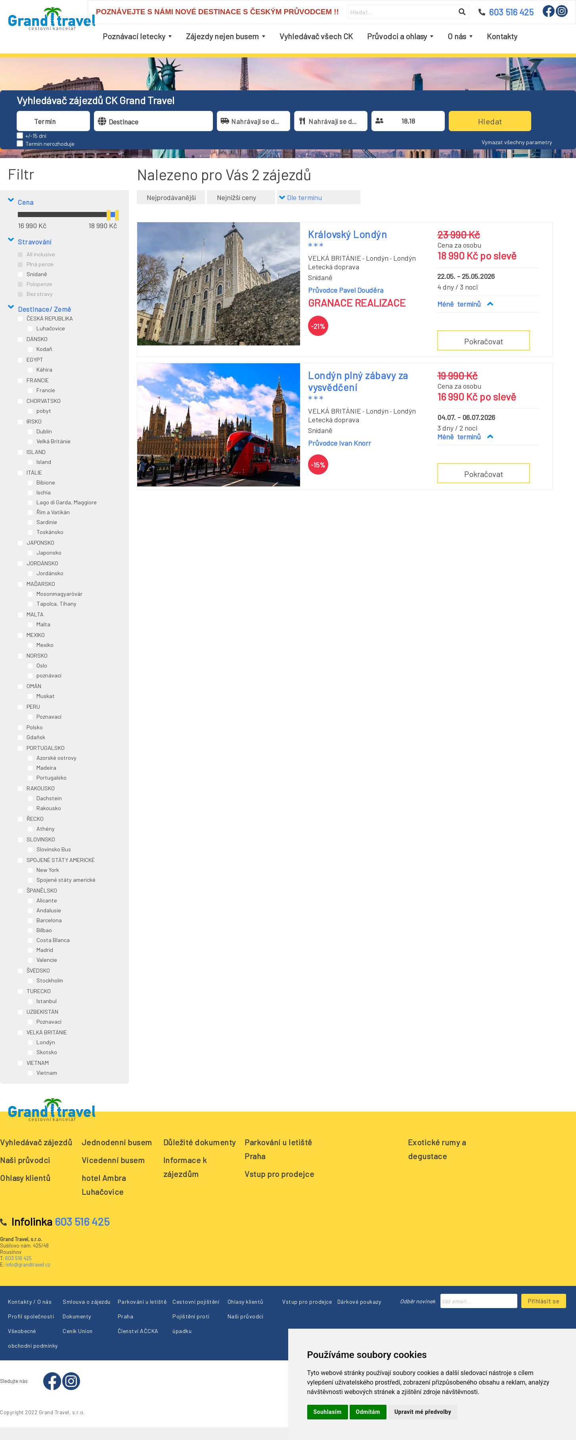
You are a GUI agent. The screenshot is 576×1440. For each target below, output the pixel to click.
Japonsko (48, 552)
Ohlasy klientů (25, 1178)
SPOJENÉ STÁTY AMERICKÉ (61, 859)
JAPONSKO (40, 542)
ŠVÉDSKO (38, 970)
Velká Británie (53, 441)
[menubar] (310, 36)
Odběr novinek (417, 1301)
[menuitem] (137, 36)
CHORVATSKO (44, 400)
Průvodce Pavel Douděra (345, 290)
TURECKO (39, 991)
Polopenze (39, 283)
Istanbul (46, 1001)
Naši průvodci (25, 1160)
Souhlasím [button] (328, 1412)
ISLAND (36, 451)
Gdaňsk (36, 737)
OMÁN (34, 686)
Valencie (46, 959)
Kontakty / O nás (30, 1301)
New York (47, 869)
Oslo (41, 665)
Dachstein (49, 798)
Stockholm (49, 980)
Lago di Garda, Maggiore (66, 502)
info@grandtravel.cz (28, 1264)
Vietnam (46, 1072)
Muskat (45, 695)
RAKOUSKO (41, 788)
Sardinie (46, 522)
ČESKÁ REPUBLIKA (50, 318)
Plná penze (40, 264)
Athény (45, 828)
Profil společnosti (31, 1316)
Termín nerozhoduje (50, 143)
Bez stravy (40, 293)
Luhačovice (50, 328)
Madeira (46, 767)
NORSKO (37, 655)
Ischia (43, 492)
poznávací (48, 675)
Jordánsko (49, 573)
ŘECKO (35, 818)
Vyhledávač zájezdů (36, 1142)
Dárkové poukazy (359, 1301)
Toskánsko (49, 531)
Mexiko (45, 644)
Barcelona (49, 920)
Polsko (35, 727)
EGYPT (35, 359)
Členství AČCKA (138, 1330)
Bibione (45, 482)
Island (43, 461)
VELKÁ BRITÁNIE (47, 1032)
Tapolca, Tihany (56, 603)
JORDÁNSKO (42, 563)
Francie (45, 390)
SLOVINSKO (41, 839)
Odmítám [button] (368, 1412)
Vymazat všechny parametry (517, 142)
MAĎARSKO (41, 583)
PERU (33, 706)
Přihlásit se (543, 1301)
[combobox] (60, 121)
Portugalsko (51, 777)
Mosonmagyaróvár (59, 593)
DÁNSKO (37, 339)
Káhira (44, 369)
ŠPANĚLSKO (42, 890)
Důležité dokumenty (199, 1142)
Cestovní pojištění (195, 1301)
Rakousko (48, 808)
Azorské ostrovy (56, 757)
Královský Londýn (347, 234)
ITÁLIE (34, 472)
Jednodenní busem (117, 1142)
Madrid (44, 949)
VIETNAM (38, 1062)
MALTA (35, 614)
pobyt (43, 410)
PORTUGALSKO (46, 747)
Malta (43, 624)
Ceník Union (78, 1330)
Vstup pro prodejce (279, 1174)
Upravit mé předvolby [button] (422, 1412)
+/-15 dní (35, 135)
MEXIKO (36, 634)
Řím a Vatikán (53, 512)
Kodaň (44, 348)
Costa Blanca (53, 939)
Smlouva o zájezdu (87, 1301)
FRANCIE (38, 380)
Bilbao (44, 930)
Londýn (45, 1042)
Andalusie (48, 910)
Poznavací (48, 716)
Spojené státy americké (66, 879)
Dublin (44, 431)
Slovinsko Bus (53, 849)
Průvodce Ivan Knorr (339, 443)
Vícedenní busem (113, 1160)
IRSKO (34, 421)
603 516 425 (18, 1258)
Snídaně (37, 274)
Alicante (46, 900)
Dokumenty (77, 1316)
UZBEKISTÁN (42, 1011)
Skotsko (46, 1052)
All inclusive (41, 254)
